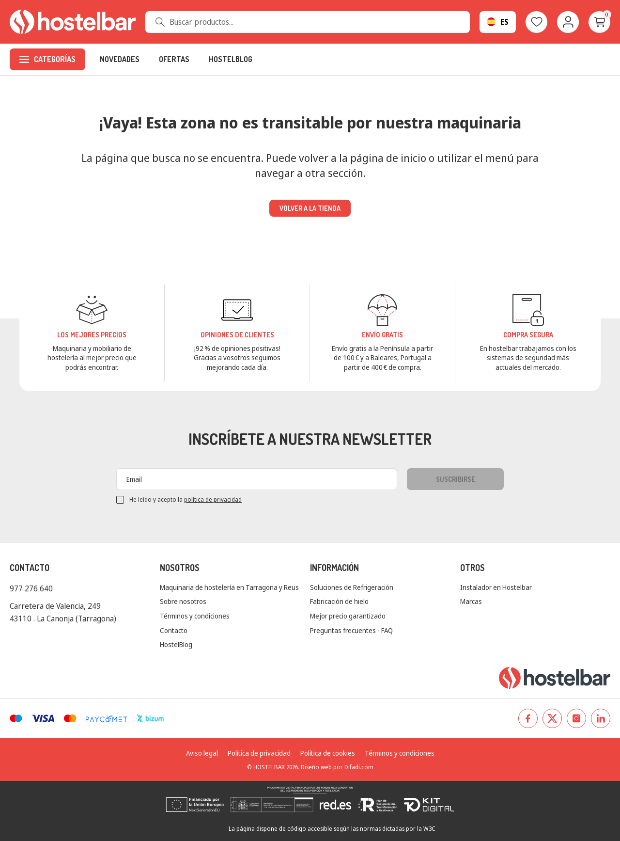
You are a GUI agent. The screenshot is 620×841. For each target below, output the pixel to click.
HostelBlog (176, 644)
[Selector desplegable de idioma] (498, 22)
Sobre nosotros (183, 601)
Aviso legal (202, 753)
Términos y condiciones (195, 615)
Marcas (471, 601)
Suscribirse (455, 479)
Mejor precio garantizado (348, 615)
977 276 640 (31, 588)
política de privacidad (213, 499)
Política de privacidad (259, 753)
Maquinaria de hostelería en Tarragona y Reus (229, 587)
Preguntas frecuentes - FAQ (351, 630)
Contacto (173, 630)
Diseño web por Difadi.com (337, 767)
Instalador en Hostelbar (496, 587)
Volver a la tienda (310, 208)
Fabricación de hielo (339, 601)
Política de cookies (327, 753)
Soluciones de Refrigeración (351, 587)
